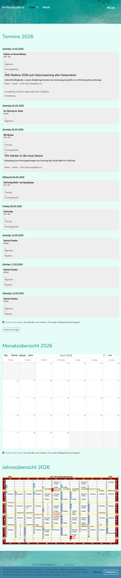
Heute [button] (110, 355)
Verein (33, 7)
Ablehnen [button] (97, 572)
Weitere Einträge (11, 329)
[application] (61, 401)
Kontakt (46, 7)
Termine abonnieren (14, 322)
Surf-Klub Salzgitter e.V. (13, 7)
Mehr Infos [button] (66, 575)
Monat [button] (22, 355)
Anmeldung (9, 95)
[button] (60, 76)
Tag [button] (5, 355)
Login (111, 7)
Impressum (69, 564)
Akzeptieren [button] (111, 572)
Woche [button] (14, 355)
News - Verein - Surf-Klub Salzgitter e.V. (23, 83)
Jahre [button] (30, 355)
